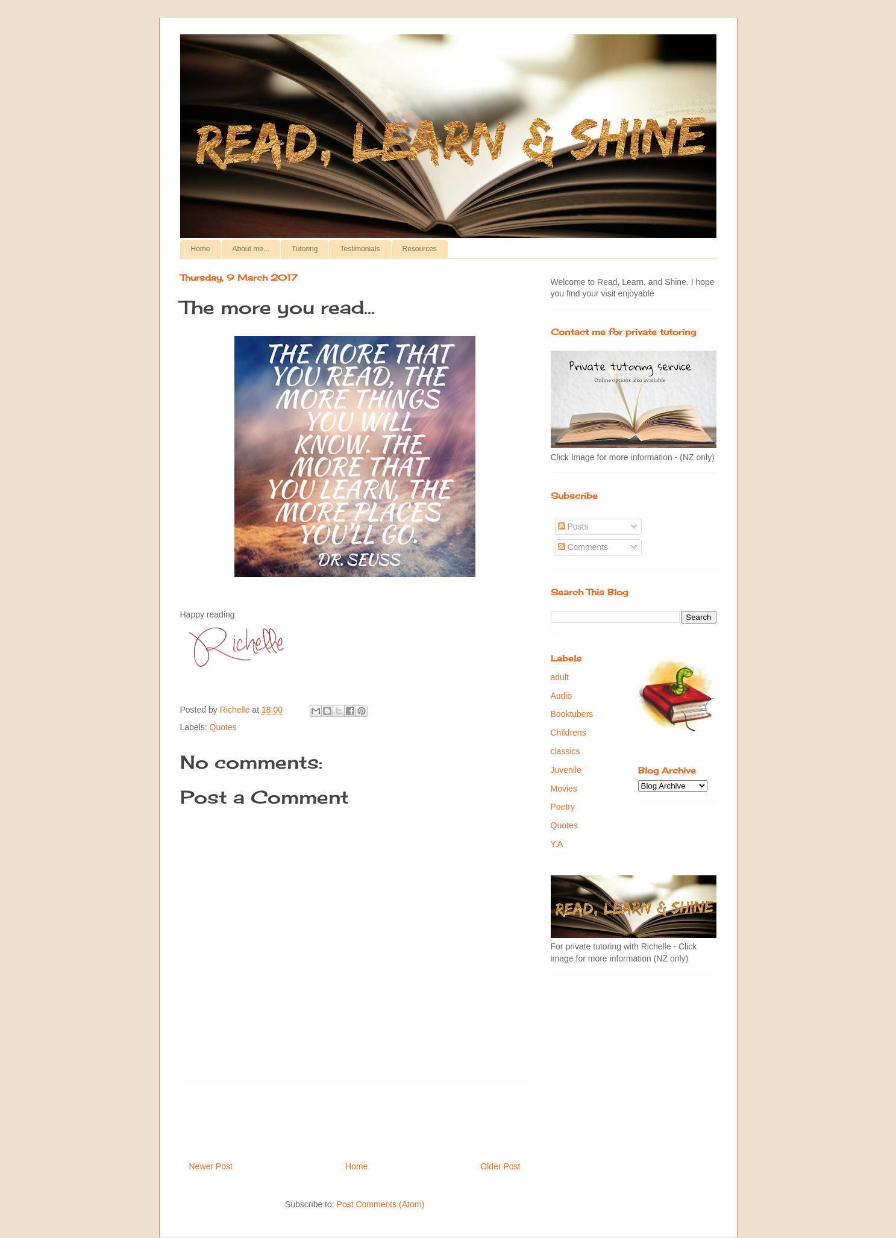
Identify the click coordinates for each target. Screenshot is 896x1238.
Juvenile (566, 770)
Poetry (563, 806)
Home (200, 249)
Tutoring (305, 249)
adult (560, 677)
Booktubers (572, 714)
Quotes (223, 727)
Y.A (557, 844)
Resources (420, 249)
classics (565, 751)
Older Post (500, 1166)
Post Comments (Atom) (380, 1204)
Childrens (568, 732)
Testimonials (360, 249)
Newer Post (211, 1166)
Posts (573, 526)
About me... (251, 249)
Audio (561, 696)
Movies (564, 788)
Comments (583, 547)
